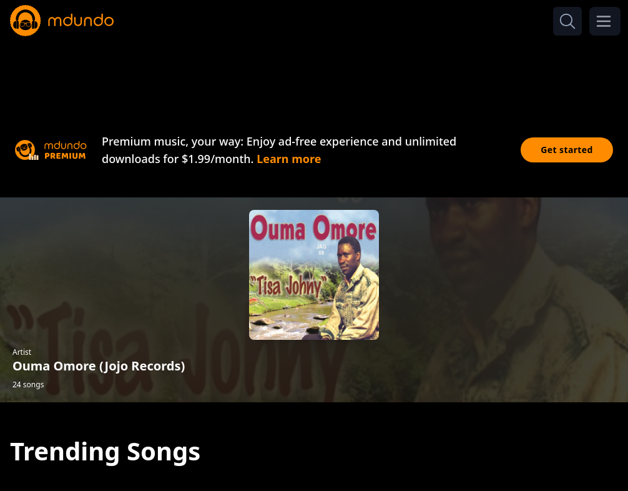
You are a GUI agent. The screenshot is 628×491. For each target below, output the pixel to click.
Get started (567, 150)
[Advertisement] (314, 74)
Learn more (289, 158)
